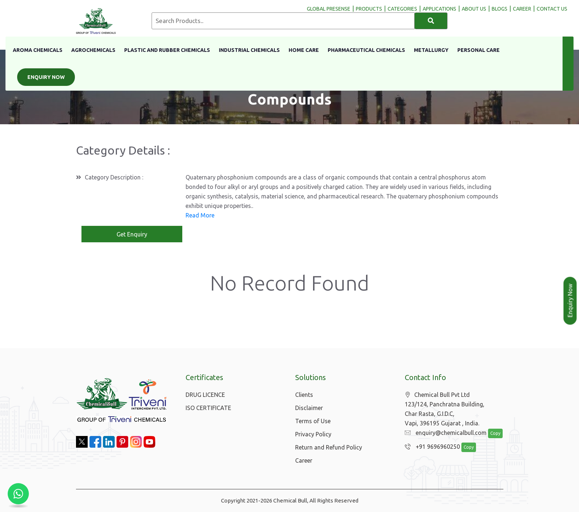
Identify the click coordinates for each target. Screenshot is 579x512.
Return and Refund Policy (328, 447)
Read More (200, 215)
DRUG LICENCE (205, 394)
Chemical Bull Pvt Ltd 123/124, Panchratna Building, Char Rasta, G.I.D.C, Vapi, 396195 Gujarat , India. (444, 408)
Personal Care (478, 50)
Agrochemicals (93, 50)
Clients (304, 394)
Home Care (304, 50)
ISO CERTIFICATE (208, 408)
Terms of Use (313, 421)
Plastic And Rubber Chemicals (167, 50)
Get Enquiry (132, 234)
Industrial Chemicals (249, 50)
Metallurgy (431, 50)
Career (303, 460)
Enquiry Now (46, 77)
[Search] (431, 20)
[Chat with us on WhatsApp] (18, 494)
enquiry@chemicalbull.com (446, 432)
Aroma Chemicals (37, 50)
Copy (495, 433)
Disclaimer (309, 408)
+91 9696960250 (432, 446)
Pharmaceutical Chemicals (366, 50)
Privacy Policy (313, 434)
